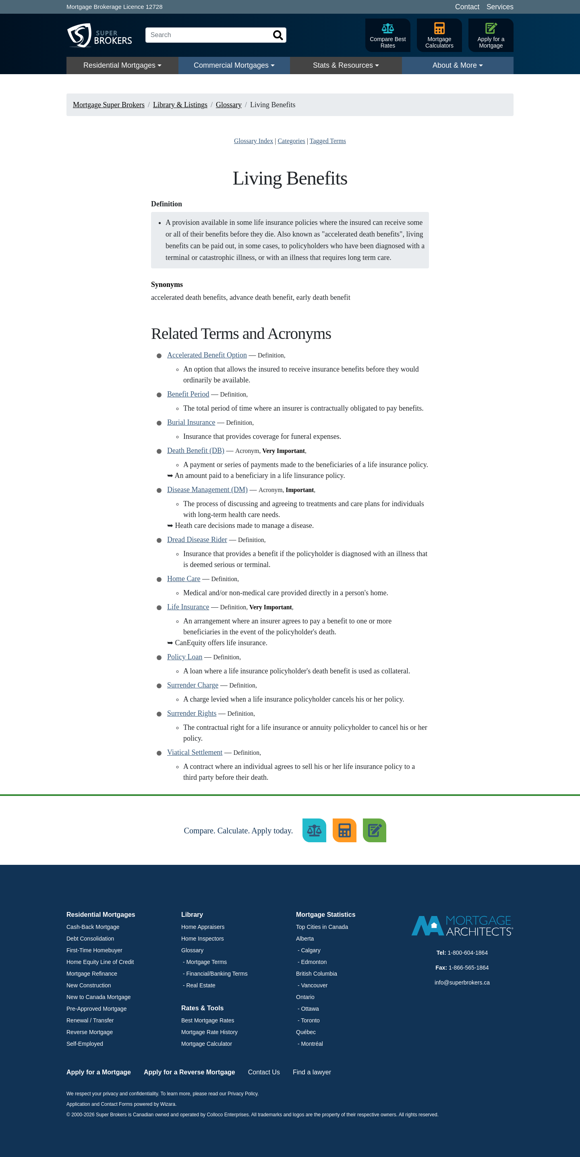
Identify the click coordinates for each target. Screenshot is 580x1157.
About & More (455, 65)
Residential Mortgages (119, 65)
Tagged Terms (328, 140)
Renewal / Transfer (90, 1020)
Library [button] (192, 914)
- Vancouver (311, 985)
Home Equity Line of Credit (100, 962)
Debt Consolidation (90, 938)
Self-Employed (84, 1044)
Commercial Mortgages (231, 65)
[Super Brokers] (102, 35)
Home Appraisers (202, 927)
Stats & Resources (343, 65)
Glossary (192, 950)
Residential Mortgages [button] (100, 914)
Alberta (305, 938)
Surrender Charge (192, 685)
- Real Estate (198, 985)
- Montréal (309, 1044)
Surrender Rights (191, 713)
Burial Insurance (191, 422)
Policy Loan (185, 657)
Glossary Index (253, 140)
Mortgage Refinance (91, 973)
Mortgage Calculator (206, 1044)
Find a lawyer (312, 1072)
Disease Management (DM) (207, 490)
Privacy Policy (242, 1094)
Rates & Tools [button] (202, 1008)
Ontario (305, 997)
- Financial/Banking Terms (214, 973)
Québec (306, 1032)
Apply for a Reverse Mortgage (189, 1072)
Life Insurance (188, 607)
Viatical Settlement (194, 752)
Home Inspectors (202, 938)
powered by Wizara (154, 1104)
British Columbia (316, 973)
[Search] (215, 35)
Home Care (183, 579)
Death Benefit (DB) (195, 451)
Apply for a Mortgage (98, 1072)
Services (500, 7)
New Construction (88, 985)
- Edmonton (311, 962)
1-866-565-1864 (469, 967)
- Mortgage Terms (204, 962)
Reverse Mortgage (89, 1032)
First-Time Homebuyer (94, 950)
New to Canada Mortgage (98, 997)
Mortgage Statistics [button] (326, 914)
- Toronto (308, 1020)
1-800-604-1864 (468, 952)
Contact (467, 7)
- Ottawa (307, 1008)
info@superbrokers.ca (462, 982)
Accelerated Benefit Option (207, 355)
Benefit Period (188, 394)
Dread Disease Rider (197, 540)
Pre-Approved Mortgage (96, 1008)
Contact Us (264, 1072)
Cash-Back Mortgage (93, 927)
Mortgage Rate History (209, 1032)
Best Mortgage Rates (207, 1020)
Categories (291, 140)
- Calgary (308, 950)
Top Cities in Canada (322, 927)
